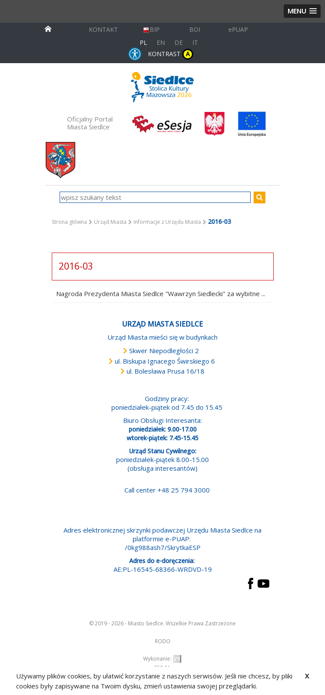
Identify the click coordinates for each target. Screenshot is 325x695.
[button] (302, 11)
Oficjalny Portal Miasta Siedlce (90, 123)
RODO (163, 641)
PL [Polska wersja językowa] (143, 42)
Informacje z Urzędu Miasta (167, 222)
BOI (194, 29)
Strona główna (69, 222)
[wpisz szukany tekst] (155, 197)
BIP (151, 29)
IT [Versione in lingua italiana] (195, 42)
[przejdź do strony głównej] (48, 28)
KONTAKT (103, 29)
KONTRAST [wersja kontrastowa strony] (170, 54)
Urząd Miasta (110, 222)
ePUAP (238, 29)
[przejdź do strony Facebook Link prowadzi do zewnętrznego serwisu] (250, 582)
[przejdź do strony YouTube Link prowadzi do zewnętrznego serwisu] (263, 582)
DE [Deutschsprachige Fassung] (178, 42)
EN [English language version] (161, 42)
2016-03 (76, 266)
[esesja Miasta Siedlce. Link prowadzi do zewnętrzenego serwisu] (161, 123)
